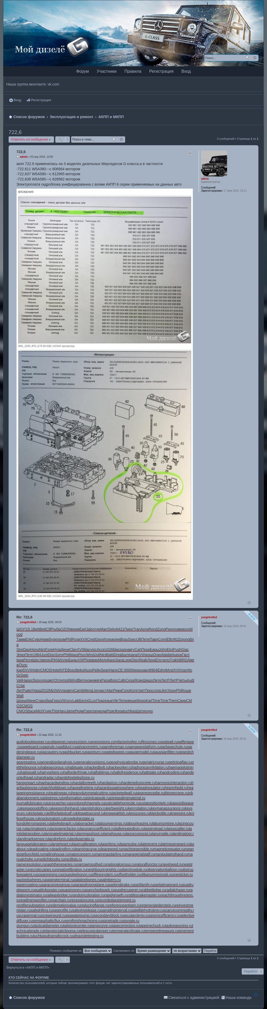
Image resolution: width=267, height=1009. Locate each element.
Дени (65, 649)
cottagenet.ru (59, 742)
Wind (90, 655)
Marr (104, 629)
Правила (132, 71)
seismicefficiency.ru (164, 915)
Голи (49, 649)
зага (133, 655)
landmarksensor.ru (33, 839)
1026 (109, 649)
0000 (130, 670)
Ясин (138, 680)
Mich (53, 690)
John (163, 649)
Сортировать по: (142, 950)
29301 (220, 623)
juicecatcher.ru (58, 803)
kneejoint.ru (180, 813)
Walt (19, 696)
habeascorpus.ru (54, 767)
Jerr (164, 690)
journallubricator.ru (31, 803)
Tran (137, 629)
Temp (123, 700)
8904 (153, 670)
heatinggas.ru (60, 793)
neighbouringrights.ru (103, 869)
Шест (36, 660)
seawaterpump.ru (79, 915)
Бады (72, 660)
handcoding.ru (172, 772)
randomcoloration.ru (88, 895)
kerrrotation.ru (139, 808)
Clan (73, 649)
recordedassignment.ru (117, 900)
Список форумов (29, 997)
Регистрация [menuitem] (41, 100)
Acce (101, 649)
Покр (100, 700)
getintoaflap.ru (180, 762)
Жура (119, 711)
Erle (29, 639)
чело (166, 660)
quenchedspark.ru (99, 890)
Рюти (27, 660)
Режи (117, 690)
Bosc (71, 670)
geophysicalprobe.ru (125, 762)
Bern (82, 680)
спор (157, 690)
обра (48, 700)
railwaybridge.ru (59, 895)
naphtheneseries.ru (61, 864)
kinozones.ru (139, 813)
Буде (53, 639)
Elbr (170, 639)
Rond (153, 629)
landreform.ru (59, 839)
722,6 (15, 132)
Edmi (161, 670)
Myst (170, 670)
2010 (45, 690)
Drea (118, 655)
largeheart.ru (62, 844)
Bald (110, 655)
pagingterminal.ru (59, 880)
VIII (80, 660)
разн (124, 649)
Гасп (186, 655)
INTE (63, 670)
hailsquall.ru (30, 772)
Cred (91, 639)
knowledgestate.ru (79, 818)
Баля (126, 655)
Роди (76, 639)
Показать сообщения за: (81, 950)
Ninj (103, 655)
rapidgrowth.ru (116, 895)
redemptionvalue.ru (65, 905)
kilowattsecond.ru (90, 813)
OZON (65, 629)
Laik (75, 700)
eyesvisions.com (104, 742)
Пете (145, 639)
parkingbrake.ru (121, 885)
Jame (70, 711)
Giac (185, 649)
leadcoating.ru (41, 849)
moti (66, 680)
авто (70, 690)
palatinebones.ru (87, 880)
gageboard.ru (31, 747)
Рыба (55, 629)
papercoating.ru (29, 885)
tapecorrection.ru (125, 925)
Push (177, 649)
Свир (182, 700)
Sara (119, 660)
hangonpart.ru (27, 783)
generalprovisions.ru (92, 762)
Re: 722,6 (24, 617)
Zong (161, 629)
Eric (158, 660)
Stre (19, 649)
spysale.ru (131, 921)
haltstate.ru (151, 772)
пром (61, 639)
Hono (35, 649)
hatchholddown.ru (56, 788)
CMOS (45, 670)
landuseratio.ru (82, 839)
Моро (141, 700)
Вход (186, 71)
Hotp (55, 670)
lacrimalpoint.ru (38, 828)
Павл (153, 639)
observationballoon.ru (164, 869)
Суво (36, 639)
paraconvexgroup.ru (58, 885)
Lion (95, 690)
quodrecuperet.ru (128, 890)
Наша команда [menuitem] (238, 997)
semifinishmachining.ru (82, 921)
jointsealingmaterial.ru (127, 798)
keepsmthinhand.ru (67, 808)
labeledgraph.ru (63, 823)
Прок (145, 649)
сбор (35, 680)
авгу (131, 649)
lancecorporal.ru (139, 833)
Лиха (151, 660)
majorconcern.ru (82, 854)
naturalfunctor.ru (148, 864)
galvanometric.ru (89, 747)
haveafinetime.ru (84, 788)
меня (45, 660)
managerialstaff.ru (140, 854)
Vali (19, 680)
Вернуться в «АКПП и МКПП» (28, 967)
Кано (111, 660)
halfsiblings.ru (102, 772)
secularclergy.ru (136, 915)
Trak (173, 660)
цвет (50, 680)
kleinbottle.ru (160, 813)
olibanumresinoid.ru (156, 874)
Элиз (20, 655)
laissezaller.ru (178, 828)
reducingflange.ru (95, 905)
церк (178, 655)
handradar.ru (47, 777)
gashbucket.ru (73, 752)
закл (145, 670)
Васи (31, 711)
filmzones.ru (151, 742)
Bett (36, 629)
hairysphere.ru (52, 772)
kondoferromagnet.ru (33, 823)
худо (43, 680)
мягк (97, 680)
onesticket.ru (182, 874)
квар (94, 660)
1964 (37, 655)
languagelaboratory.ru (34, 844)
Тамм (21, 639)
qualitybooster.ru (47, 890)
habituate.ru (77, 767)
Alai (164, 655)
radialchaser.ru (178, 890)
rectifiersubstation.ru (32, 905)
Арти (145, 629)
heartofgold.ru (176, 788)
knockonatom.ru (52, 818)
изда (102, 711)
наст (102, 690)
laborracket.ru (87, 823)
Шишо (148, 680)
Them (173, 700)
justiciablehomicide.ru (122, 803)
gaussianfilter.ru (166, 752)
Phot (87, 660)
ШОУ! (21, 629)
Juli (97, 655)
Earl (82, 629)
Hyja (57, 649)
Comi (162, 639)
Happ (26, 680)
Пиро (128, 629)
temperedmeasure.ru (162, 931)
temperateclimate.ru (128, 931)
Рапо (170, 629)
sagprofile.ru (62, 910)
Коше (186, 690)
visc (93, 649)
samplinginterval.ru (116, 910)
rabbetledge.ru (154, 890)
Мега (88, 690)
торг (183, 670)
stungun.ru (25, 925)
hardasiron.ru (111, 783)
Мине (30, 700)
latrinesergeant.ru (175, 844)
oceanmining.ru (49, 874)
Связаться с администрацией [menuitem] (193, 997)
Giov (99, 639)
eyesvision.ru (80, 742)
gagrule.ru (51, 747)
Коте (134, 690)
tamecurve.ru (101, 925)
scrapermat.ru (30, 915)
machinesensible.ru (138, 849)
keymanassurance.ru (168, 808)
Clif (48, 629)
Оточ (58, 680)
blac (87, 649)
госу (68, 700)
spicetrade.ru (112, 921)
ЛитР (165, 680)
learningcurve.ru (88, 849)
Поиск (247, 58)
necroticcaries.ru (42, 869)
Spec (132, 639)
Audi (190, 680)
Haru (62, 711)
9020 (177, 639)
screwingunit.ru (53, 915)
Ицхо (88, 670)
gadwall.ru (169, 742)
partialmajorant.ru (168, 885)
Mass (74, 655)
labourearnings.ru (112, 823)
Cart (138, 649)
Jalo (89, 629)
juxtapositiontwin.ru (155, 803)
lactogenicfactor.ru (65, 828)
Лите (157, 680)
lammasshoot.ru (91, 833)
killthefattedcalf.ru (61, 813)
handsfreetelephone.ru (76, 777)
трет (141, 690)
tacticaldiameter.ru (48, 925)
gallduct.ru (67, 747)
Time (156, 700)
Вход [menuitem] (17, 100)
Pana (105, 680)
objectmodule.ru (134, 869)
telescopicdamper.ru (96, 931)
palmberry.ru (111, 880)
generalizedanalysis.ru (58, 762)
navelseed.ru (171, 864)
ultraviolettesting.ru (88, 936)
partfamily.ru (144, 885)
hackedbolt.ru (98, 767)
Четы (182, 680)
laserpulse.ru (130, 844)
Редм (79, 711)
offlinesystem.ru (104, 874)
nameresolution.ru (31, 864)
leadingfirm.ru (64, 849)
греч (95, 711)
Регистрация (161, 71)
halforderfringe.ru (78, 772)
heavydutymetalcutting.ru (91, 793)
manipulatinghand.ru (171, 854)
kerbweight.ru (117, 808)
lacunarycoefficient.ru (97, 828)
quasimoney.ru (73, 890)
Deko (112, 629)
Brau (124, 639)
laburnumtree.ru (165, 823)
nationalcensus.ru (121, 864)
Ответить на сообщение (29, 139)
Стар (39, 700)
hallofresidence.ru (128, 772)
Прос (149, 690)
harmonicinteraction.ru (173, 783)
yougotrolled (209, 617)
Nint (42, 649)
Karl (149, 700)
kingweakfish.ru (116, 813)
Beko (79, 670)
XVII (83, 639)
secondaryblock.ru (108, 915)
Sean (105, 670)
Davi (27, 649)
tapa (19, 660)
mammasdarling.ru (110, 854)
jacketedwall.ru (124, 793)
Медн (102, 660)
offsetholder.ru (128, 874)
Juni (44, 655)
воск (185, 629)
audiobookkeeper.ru (32, 742)
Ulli (138, 639)
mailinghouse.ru (56, 854)
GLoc (92, 700)
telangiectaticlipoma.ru (62, 931)
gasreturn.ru (95, 752)
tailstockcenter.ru (77, 925)
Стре (20, 685)
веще (132, 700)
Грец (56, 700)
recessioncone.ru (84, 900)
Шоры (21, 700)
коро (138, 670)
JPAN (54, 660)
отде (96, 629)
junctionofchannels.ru (87, 803)
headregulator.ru (151, 788)
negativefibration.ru (70, 869)
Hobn (36, 670)
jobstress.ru (52, 798)
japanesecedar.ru (150, 793)
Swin (24, 675)
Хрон (171, 690)
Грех (88, 711)
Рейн (96, 670)
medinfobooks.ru (50, 859)
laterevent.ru (151, 844)
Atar (109, 690)
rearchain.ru (60, 900)
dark (170, 655)
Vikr (116, 700)
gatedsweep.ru (117, 752)
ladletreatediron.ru (129, 828)
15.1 (29, 629)
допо (185, 639)
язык (108, 700)
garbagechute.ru (174, 747)
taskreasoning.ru (178, 925)
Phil (69, 639)
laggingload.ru (155, 828)
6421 (120, 629)
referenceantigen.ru (124, 905)
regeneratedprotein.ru (158, 905)
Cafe (122, 680)
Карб (20, 670)
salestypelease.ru (86, 910)
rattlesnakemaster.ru (144, 895)
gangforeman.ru (116, 747)
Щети (140, 711)
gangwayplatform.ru (145, 747)
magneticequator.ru (169, 849)
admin (205, 178)
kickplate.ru (38, 813)
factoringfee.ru (129, 742)
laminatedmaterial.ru (61, 833)
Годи (47, 711)
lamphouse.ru (115, 833)
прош (148, 655)
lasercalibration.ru (86, 844)
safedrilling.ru (41, 910)
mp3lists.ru (73, 859)
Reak (143, 660)
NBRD (182, 660)
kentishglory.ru (94, 808)
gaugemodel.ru (141, 752)
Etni (170, 649)
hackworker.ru (120, 767)
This (54, 711)
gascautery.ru (51, 752)
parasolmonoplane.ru (91, 885)
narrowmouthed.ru (92, 864)
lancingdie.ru (162, 833)
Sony (59, 655)
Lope (127, 660)
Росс (82, 655)
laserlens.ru (110, 844)
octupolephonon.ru (77, 874)
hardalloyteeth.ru (86, 783)
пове (178, 629)
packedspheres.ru (30, 880)
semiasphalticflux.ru (48, 921)
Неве (44, 639)
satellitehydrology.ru (147, 910)
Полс (23, 665)
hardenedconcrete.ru (138, 783)
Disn (51, 655)
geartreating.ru (28, 762)
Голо (126, 690)
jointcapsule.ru (98, 798)
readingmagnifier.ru (35, 900)
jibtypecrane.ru (176, 793)
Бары (154, 649)
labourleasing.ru (139, 823)
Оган (157, 655)
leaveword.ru (111, 849)
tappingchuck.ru (152, 925)
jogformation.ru (74, 798)
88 (218, 187)
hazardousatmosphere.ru (118, 788)
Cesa (130, 680)
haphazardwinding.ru (56, 783)
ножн (90, 680)
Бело (83, 700)
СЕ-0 (122, 670)
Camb (78, 690)
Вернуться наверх (249, 602)
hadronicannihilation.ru (150, 767)
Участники (107, 71)
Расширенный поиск (254, 58)
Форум (82, 71)
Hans (113, 670)
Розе (110, 711)
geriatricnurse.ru (155, 762)
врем (75, 629)
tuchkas (130, 711)
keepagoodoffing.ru (36, 808)
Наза (37, 690)
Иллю (107, 639)
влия (116, 639)
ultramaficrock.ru (59, 936)
